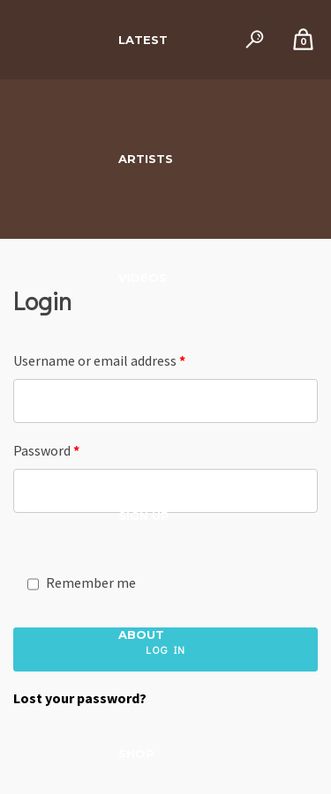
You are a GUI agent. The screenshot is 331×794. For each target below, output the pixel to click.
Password (46, 450)
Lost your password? (80, 698)
